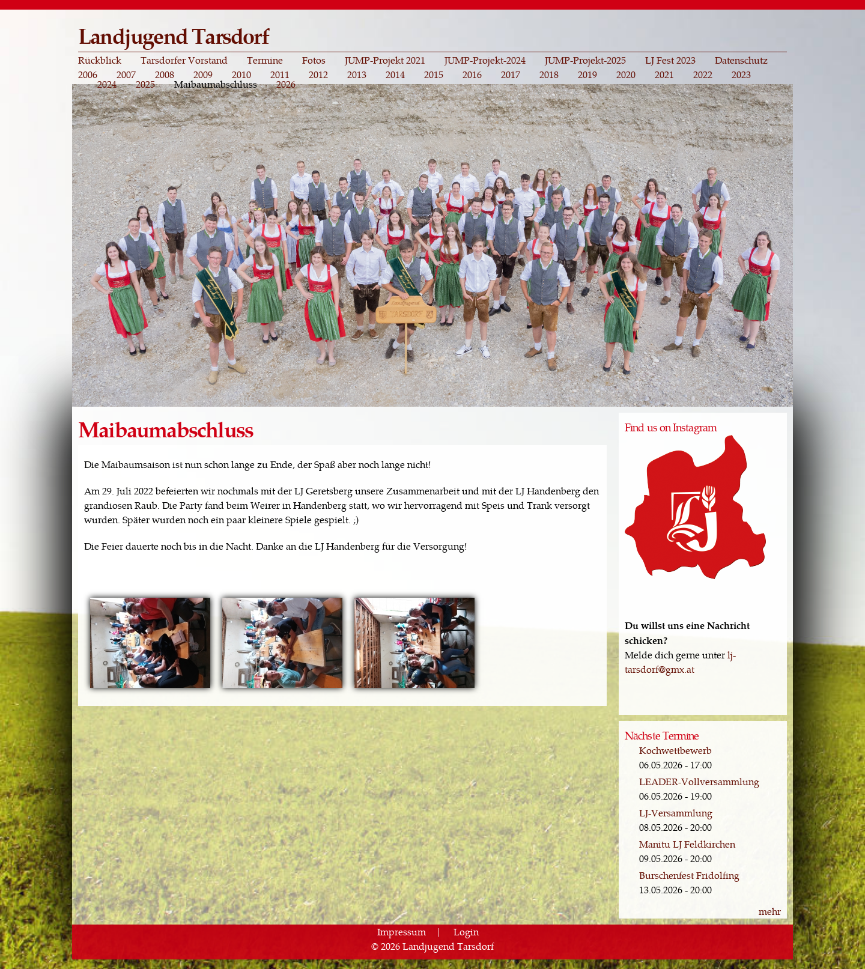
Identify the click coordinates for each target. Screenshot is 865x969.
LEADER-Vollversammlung (699, 781)
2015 (433, 74)
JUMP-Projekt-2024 (485, 60)
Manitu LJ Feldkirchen (687, 844)
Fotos (314, 60)
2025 (145, 84)
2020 (626, 74)
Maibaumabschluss (215, 84)
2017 (510, 74)
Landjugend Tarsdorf (173, 35)
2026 (286, 84)
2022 (702, 74)
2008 (164, 74)
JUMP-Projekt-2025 (585, 60)
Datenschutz (741, 60)
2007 (126, 74)
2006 (87, 74)
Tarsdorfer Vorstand (184, 60)
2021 (664, 74)
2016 (472, 74)
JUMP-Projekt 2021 (385, 60)
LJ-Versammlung (675, 812)
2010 (241, 74)
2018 (549, 74)
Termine (265, 60)
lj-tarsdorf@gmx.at (680, 662)
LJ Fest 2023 (670, 60)
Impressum (401, 931)
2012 (318, 74)
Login (466, 931)
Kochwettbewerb (675, 750)
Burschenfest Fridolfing (689, 875)
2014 (395, 74)
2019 (587, 74)
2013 (356, 74)
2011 (280, 74)
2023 (741, 74)
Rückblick (99, 60)
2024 (107, 84)
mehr (770, 911)
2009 (203, 74)
